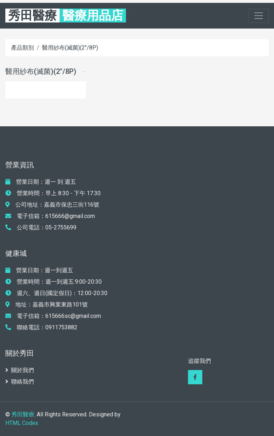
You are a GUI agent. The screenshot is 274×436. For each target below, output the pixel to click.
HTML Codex (21, 423)
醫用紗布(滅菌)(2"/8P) (70, 47)
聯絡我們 (19, 381)
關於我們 (19, 370)
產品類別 (22, 47)
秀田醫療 (22, 414)
